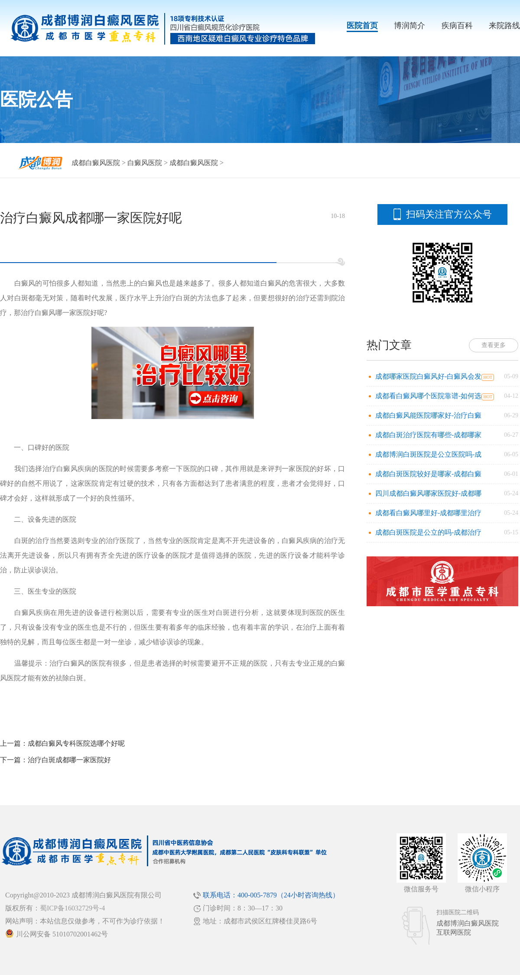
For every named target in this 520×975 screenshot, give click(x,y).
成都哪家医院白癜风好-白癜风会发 (428, 376)
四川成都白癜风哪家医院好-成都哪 (428, 493)
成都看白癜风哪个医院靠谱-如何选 (428, 396)
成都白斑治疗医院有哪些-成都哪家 (428, 435)
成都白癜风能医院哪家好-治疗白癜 (428, 415)
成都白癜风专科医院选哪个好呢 (76, 743)
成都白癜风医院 (96, 162)
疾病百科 (457, 25)
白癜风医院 (144, 162)
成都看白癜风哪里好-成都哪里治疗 (428, 513)
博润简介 (409, 25)
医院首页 (362, 25)
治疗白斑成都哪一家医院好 (69, 760)
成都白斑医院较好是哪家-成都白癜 (428, 474)
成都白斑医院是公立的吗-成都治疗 (428, 532)
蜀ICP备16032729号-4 (72, 908)
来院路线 (504, 25)
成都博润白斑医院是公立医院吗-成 (428, 454)
